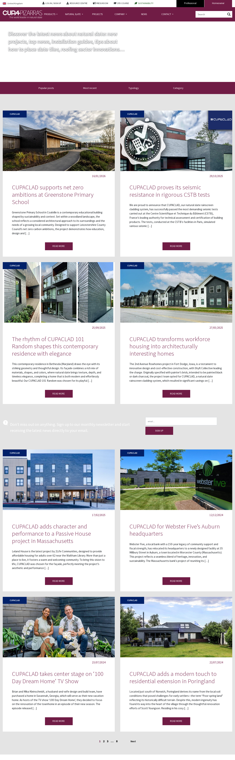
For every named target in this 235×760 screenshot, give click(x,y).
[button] (87, 88)
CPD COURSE (123, 3)
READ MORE (59, 246)
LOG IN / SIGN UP (53, 3)
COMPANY (120, 14)
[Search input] (211, 14)
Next (133, 741)
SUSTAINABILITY (145, 3)
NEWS (144, 14)
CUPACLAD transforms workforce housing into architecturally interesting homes (169, 346)
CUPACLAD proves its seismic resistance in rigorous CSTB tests (169, 190)
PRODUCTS (50, 14)
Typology (137, 88)
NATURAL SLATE (73, 14)
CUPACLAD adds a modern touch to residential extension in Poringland (173, 677)
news (15, 24)
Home (6, 24)
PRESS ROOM (102, 3)
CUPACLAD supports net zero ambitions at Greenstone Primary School (52, 194)
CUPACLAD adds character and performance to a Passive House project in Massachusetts (51, 534)
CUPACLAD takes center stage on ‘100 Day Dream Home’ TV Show (57, 677)
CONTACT (166, 14)
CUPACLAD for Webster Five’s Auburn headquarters (174, 530)
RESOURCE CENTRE (78, 3)
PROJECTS (97, 14)
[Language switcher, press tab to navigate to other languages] (20, 3)
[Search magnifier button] (229, 14)
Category (181, 88)
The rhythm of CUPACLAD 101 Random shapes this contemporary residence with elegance (55, 346)
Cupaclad (15, 114)
